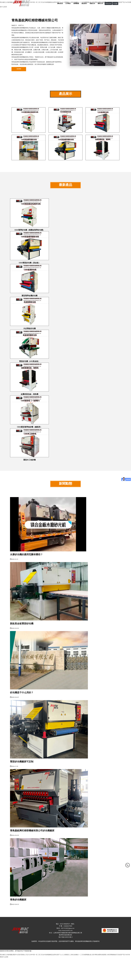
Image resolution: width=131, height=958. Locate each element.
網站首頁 (60, 3)
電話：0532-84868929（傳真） (65, 924)
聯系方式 (100, 3)
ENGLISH (108, 3)
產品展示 (84, 3)
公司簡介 (68, 3)
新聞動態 (76, 3)
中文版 (115, 3)
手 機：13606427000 (65, 926)
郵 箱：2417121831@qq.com (65, 928)
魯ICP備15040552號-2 (66, 937)
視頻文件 (92, 3)
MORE (19, 69)
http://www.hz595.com (65, 930)
